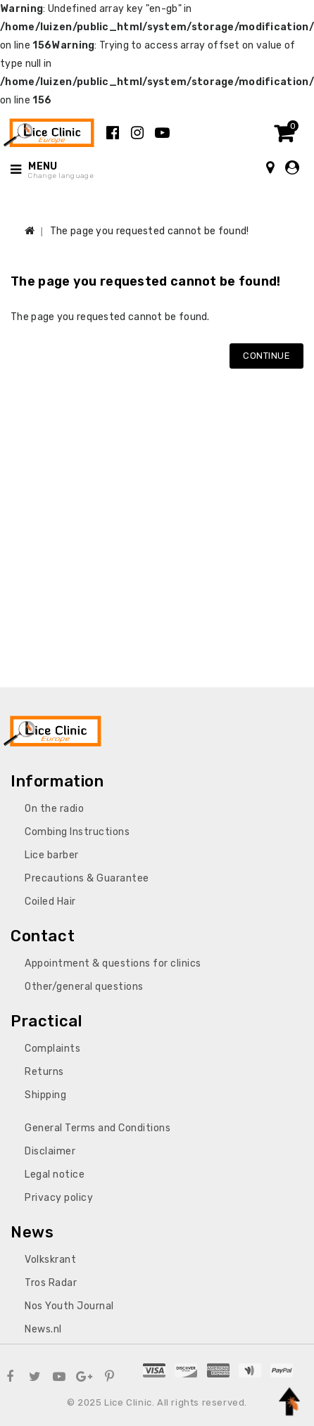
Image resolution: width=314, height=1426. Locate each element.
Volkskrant (50, 1260)
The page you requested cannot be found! (149, 231)
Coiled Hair (50, 902)
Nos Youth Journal (69, 1306)
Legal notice (54, 1174)
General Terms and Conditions (97, 1128)
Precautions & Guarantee (87, 878)
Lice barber (52, 855)
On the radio (54, 809)
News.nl (43, 1329)
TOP (289, 1401)
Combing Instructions (77, 832)
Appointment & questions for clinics (113, 963)
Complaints (52, 1049)
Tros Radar (51, 1283)
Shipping (45, 1095)
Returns (44, 1072)
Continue (266, 355)
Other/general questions (84, 987)
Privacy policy (59, 1198)
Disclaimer (50, 1151)
